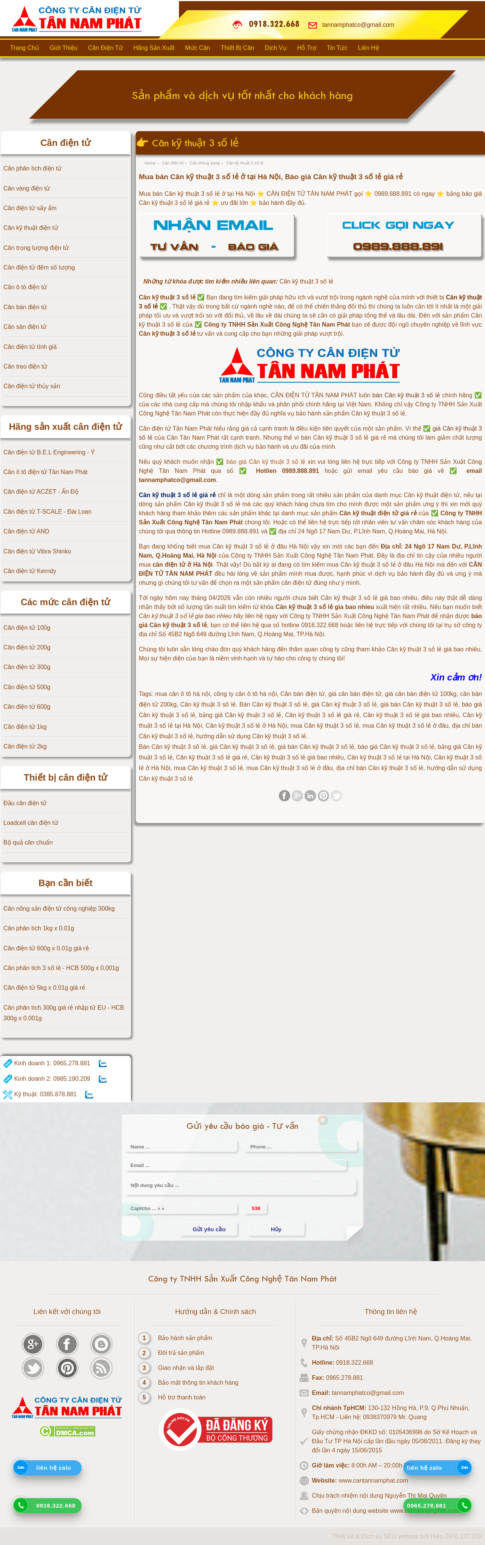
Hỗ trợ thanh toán (182, 1397)
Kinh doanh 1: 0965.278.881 (46, 1063)
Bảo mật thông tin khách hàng (198, 1382)
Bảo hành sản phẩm (185, 1338)
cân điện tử (296, 583)
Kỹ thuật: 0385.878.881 (40, 1094)
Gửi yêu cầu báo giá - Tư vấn (242, 1125)
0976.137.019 (463, 1536)
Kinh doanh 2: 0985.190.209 (46, 1079)
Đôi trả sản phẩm (181, 1353)
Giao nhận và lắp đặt (186, 1368)
